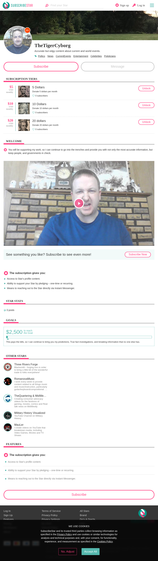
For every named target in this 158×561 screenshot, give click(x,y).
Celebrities (96, 56)
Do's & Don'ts (87, 519)
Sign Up (8, 515)
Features (9, 519)
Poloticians (110, 56)
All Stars (84, 510)
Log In (7, 510)
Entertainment (80, 56)
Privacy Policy (49, 515)
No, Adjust (67, 551)
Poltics (41, 56)
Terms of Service (51, 510)
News (50, 56)
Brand (83, 515)
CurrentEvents (63, 56)
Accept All (90, 551)
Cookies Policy (105, 541)
